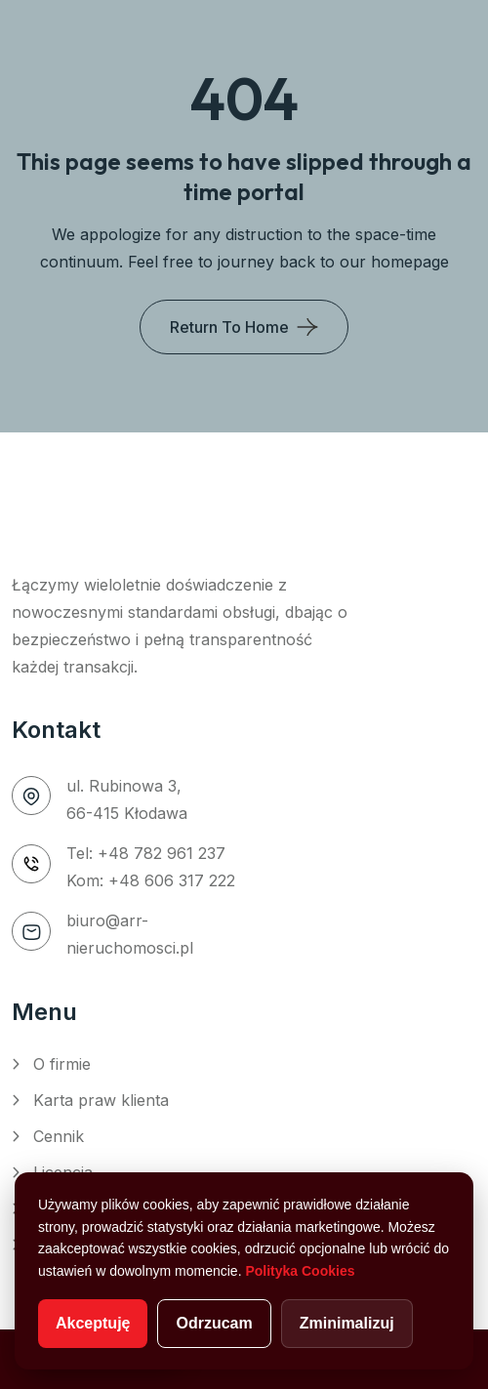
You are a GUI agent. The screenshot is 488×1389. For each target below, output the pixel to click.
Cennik (58, 1136)
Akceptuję (93, 1323)
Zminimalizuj (347, 1323)
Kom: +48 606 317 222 (150, 880)
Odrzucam (214, 1323)
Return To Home (229, 327)
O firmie (62, 1064)
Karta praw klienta (101, 1100)
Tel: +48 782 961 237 (145, 853)
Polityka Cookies (299, 1271)
